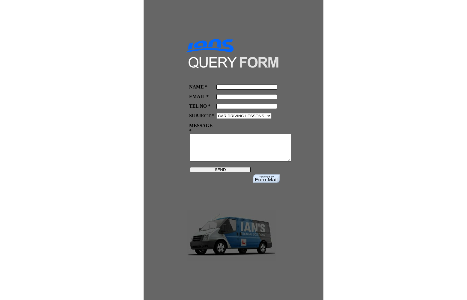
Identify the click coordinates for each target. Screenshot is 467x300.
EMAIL (197, 96)
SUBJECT (200, 115)
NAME (196, 86)
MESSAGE (201, 125)
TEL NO (198, 106)
